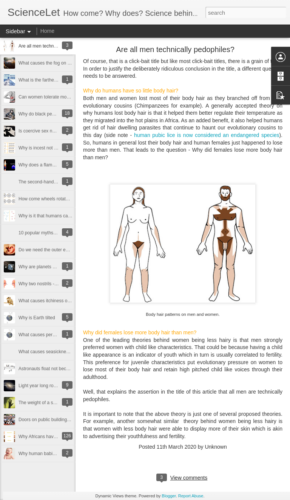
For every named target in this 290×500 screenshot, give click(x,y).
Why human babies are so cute (50, 453)
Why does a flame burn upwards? (52, 165)
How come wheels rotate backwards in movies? (66, 199)
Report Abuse (191, 496)
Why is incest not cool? (42, 148)
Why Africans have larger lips (48, 436)
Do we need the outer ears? (46, 249)
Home (47, 31)
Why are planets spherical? (46, 266)
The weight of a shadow (42, 402)
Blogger (169, 496)
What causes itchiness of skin (48, 300)
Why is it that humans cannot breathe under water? (70, 215)
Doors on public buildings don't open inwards (63, 419)
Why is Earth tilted (37, 317)
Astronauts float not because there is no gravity (66, 368)
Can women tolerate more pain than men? (61, 97)
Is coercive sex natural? (42, 131)
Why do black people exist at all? (52, 114)
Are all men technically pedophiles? (54, 46)
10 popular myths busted (43, 232)
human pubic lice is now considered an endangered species (206, 135)
